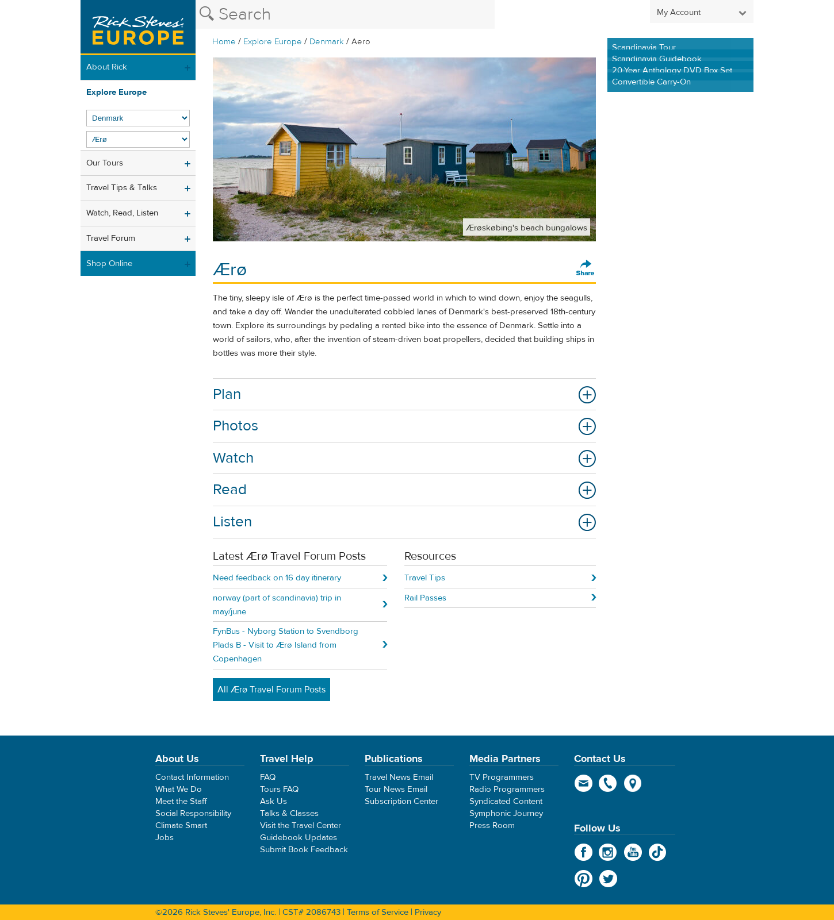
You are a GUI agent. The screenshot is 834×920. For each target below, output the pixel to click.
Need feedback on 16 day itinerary (277, 577)
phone (608, 783)
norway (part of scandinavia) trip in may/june (277, 604)
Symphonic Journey (506, 813)
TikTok (657, 852)
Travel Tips (424, 577)
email (583, 783)
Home (224, 41)
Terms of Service (377, 912)
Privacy (428, 912)
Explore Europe (272, 41)
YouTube (632, 852)
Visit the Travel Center (300, 825)
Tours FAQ (279, 789)
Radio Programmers (507, 789)
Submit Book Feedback (304, 849)
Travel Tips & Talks (121, 187)
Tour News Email (396, 789)
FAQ (268, 777)
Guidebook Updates (298, 837)
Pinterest (583, 878)
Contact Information (192, 777)
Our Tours (104, 162)
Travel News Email (399, 777)
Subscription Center (401, 801)
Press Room (492, 825)
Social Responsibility (193, 813)
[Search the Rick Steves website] (345, 14)
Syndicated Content (505, 801)
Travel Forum (110, 238)
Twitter (608, 878)
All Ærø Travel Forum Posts (271, 689)
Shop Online (109, 263)
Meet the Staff (181, 801)
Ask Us (273, 801)
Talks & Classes (289, 813)
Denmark (326, 41)
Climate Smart (181, 825)
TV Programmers (501, 777)
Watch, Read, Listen (122, 212)
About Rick (106, 66)
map (632, 783)
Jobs (164, 837)
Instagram (608, 852)
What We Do (178, 789)
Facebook (583, 852)
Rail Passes (425, 597)
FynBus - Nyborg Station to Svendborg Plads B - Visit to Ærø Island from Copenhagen (285, 645)
